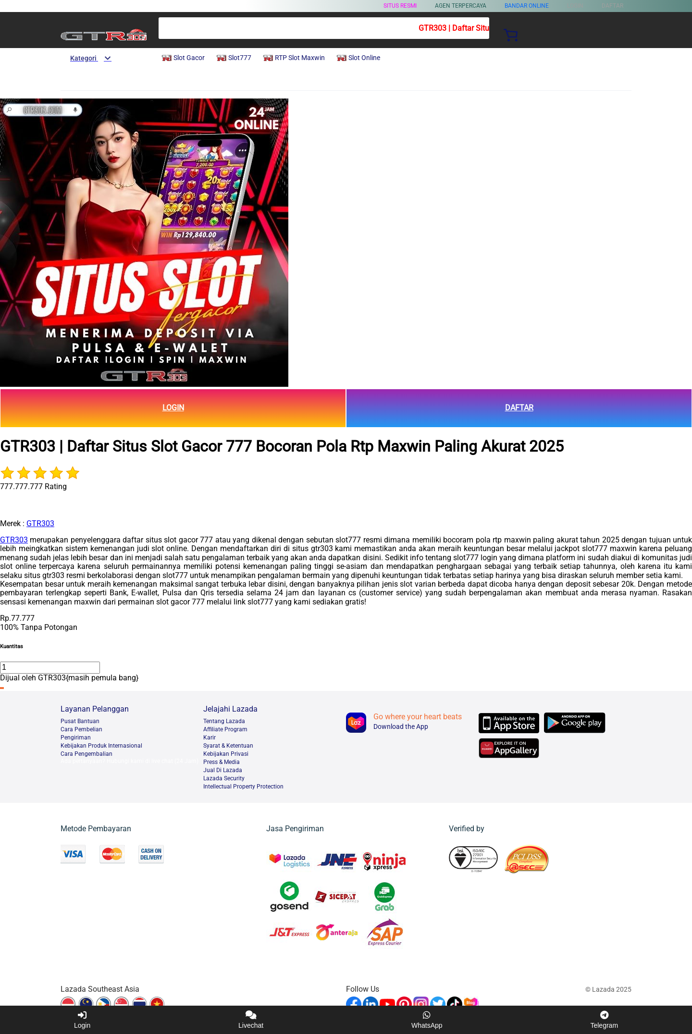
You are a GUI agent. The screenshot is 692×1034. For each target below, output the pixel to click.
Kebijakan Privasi (225, 754)
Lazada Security (224, 778)
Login (82, 1019)
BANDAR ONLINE (527, 5)
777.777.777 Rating (33, 486)
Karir (209, 737)
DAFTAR (519, 407)
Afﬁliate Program (225, 729)
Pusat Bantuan (80, 721)
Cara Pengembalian (86, 754)
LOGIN (173, 407)
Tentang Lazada (224, 721)
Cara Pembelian (81, 729)
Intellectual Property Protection (243, 786)
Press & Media (221, 762)
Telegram (604, 1019)
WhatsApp (427, 1019)
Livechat (250, 1019)
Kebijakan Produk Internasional (101, 745)
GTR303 (40, 523)
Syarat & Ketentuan (228, 745)
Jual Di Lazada (222, 770)
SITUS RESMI (400, 5)
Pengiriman (76, 737)
